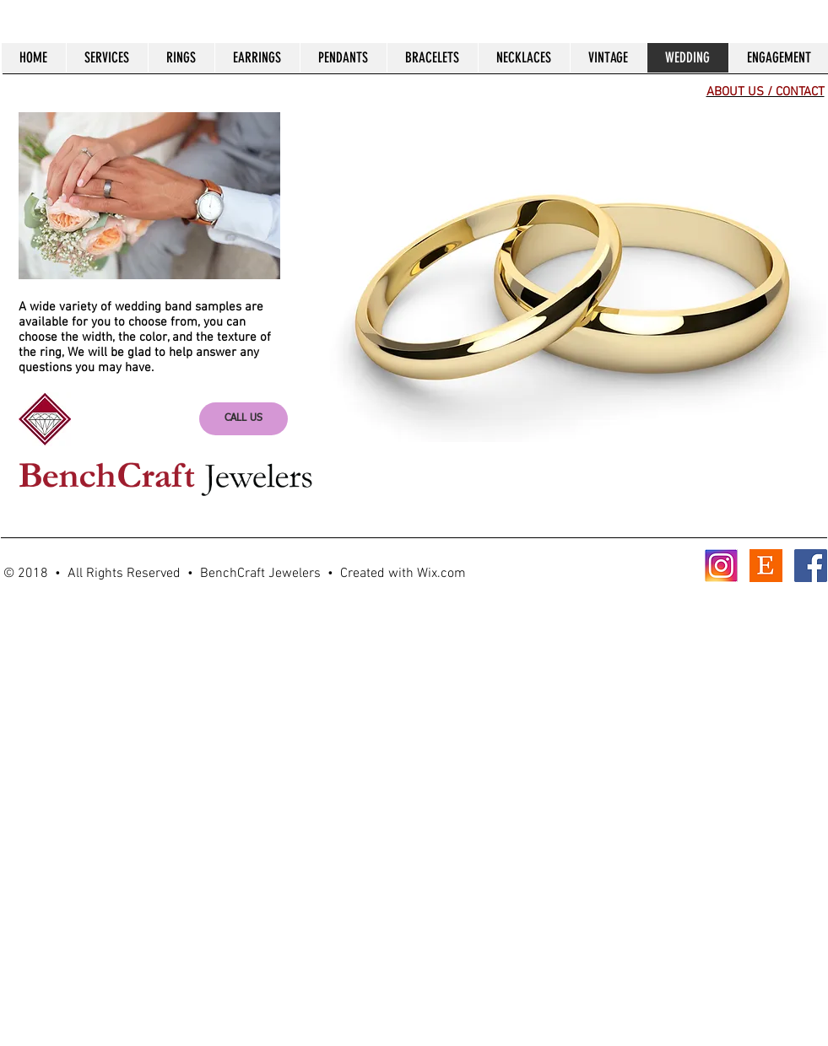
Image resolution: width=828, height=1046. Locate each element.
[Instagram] (721, 565)
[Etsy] (766, 565)
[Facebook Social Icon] (810, 565)
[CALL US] (243, 418)
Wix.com (441, 573)
